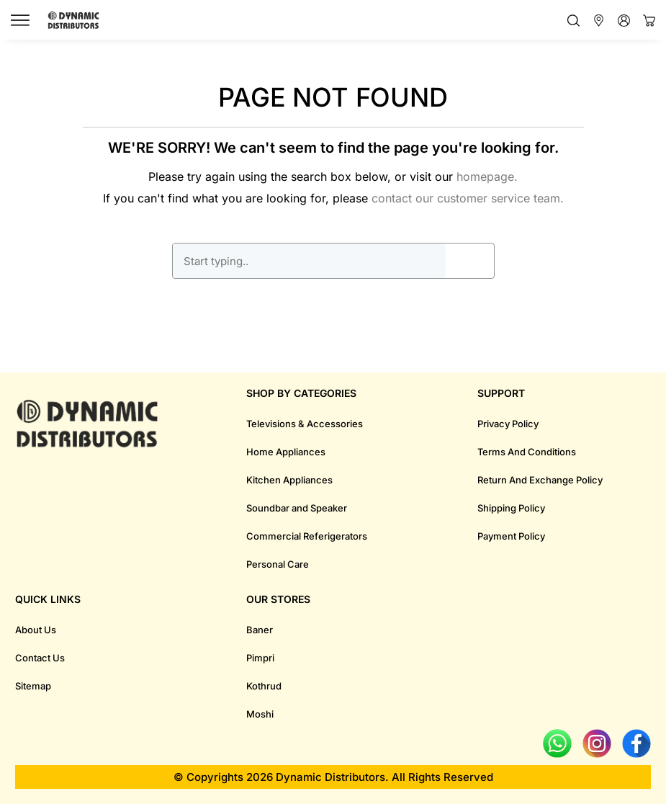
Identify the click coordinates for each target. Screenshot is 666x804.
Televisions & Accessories (304, 423)
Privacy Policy (508, 423)
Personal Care (277, 564)
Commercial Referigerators (306, 536)
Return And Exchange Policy (540, 480)
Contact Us (40, 658)
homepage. (487, 176)
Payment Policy (511, 536)
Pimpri (260, 658)
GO (469, 261)
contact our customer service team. (468, 198)
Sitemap (33, 686)
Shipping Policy (511, 508)
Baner (259, 629)
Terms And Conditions (526, 451)
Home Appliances (285, 451)
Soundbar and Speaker (296, 508)
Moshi (260, 714)
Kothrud (264, 686)
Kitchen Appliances (289, 480)
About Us (35, 629)
